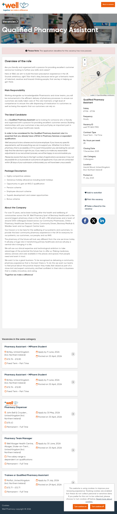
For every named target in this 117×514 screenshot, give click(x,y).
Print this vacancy (94, 199)
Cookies (5, 502)
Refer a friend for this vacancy (95, 207)
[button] (98, 74)
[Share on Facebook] (85, 220)
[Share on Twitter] (93, 220)
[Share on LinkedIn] (102, 220)
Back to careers (108, 4)
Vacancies (10, 21)
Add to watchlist (93, 193)
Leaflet (92, 95)
